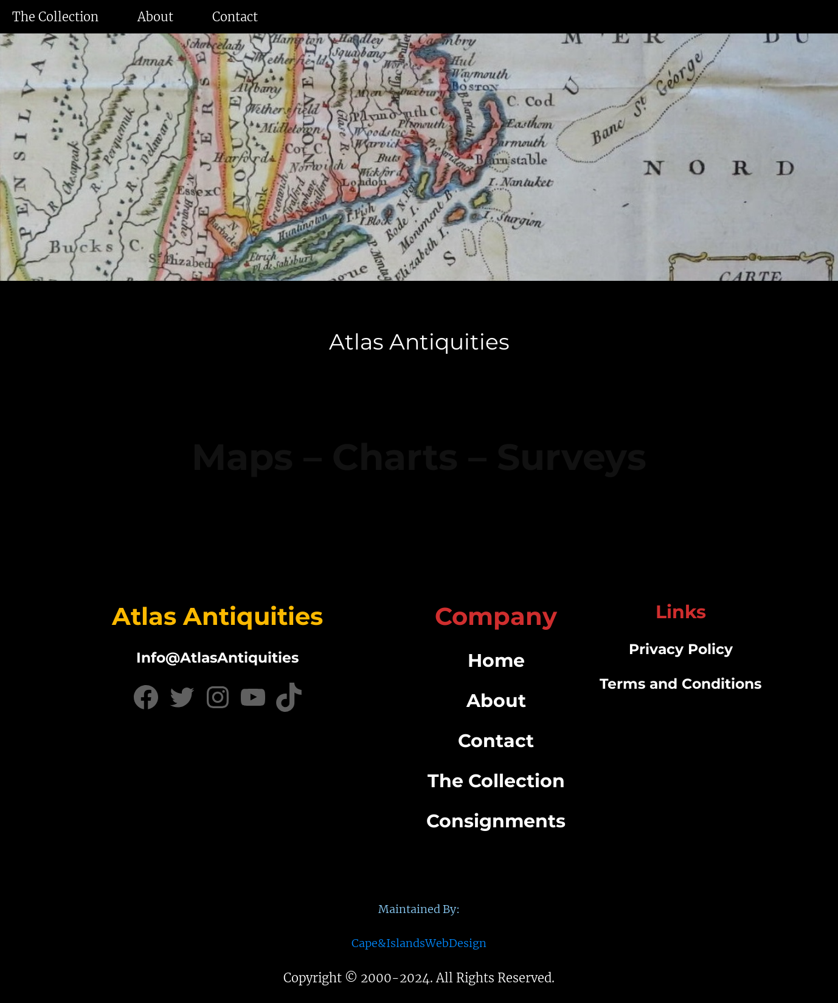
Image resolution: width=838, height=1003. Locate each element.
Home (496, 660)
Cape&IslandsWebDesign (419, 943)
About (496, 700)
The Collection (496, 781)
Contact (496, 740)
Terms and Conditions (680, 683)
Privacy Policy (681, 649)
